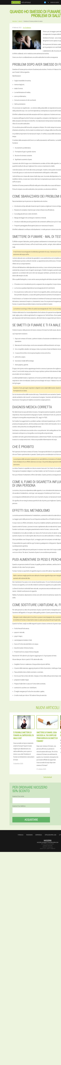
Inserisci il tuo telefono (19, 806)
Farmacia (20, 835)
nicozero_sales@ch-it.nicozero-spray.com (47, 842)
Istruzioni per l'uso (50, 835)
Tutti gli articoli (47, 777)
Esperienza (38, 835)
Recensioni (29, 835)
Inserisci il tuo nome (18, 796)
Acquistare (31, 819)
